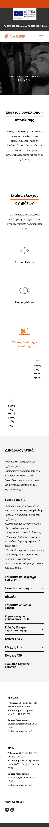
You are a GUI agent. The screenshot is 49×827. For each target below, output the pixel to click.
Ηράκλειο (22, 26)
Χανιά (45, 26)
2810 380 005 (13, 26)
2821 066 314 (37, 26)
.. (26, 25)
